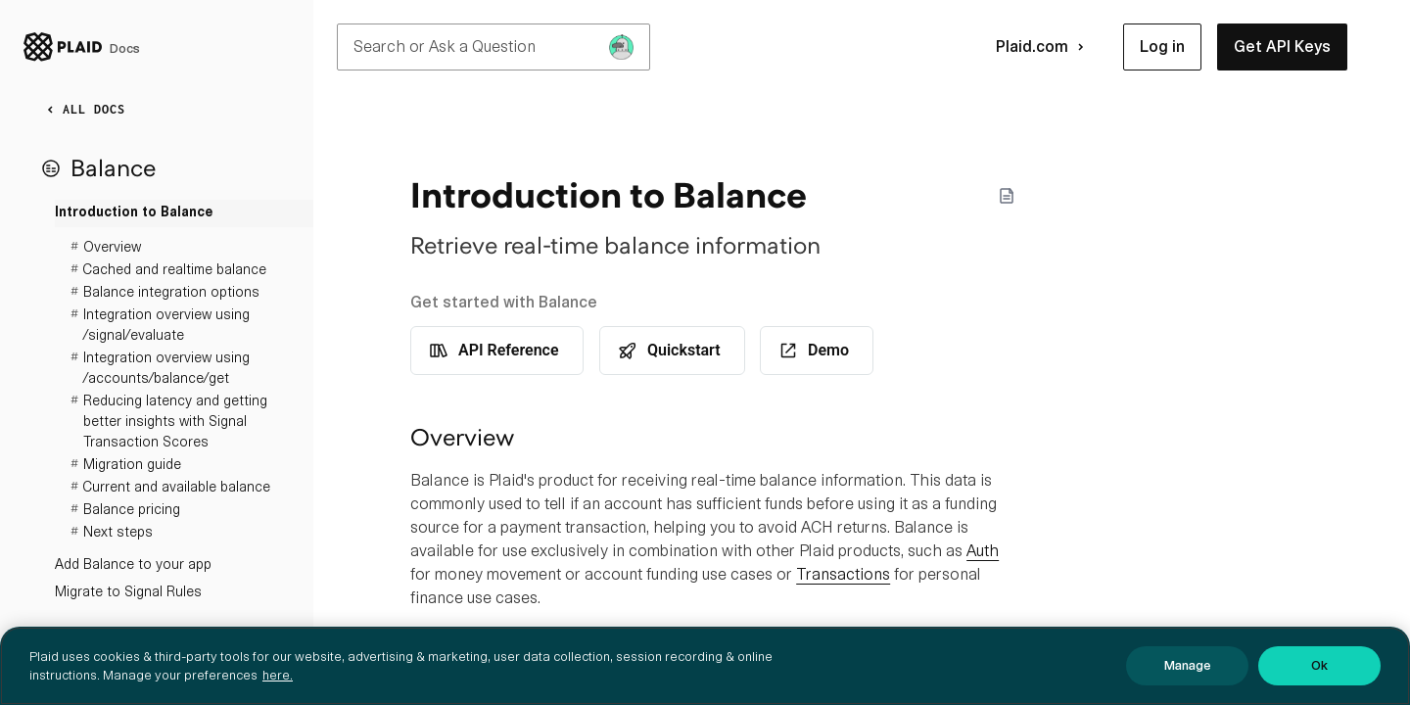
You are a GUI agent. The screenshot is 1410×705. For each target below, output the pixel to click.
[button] (1162, 47)
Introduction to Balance (133, 213)
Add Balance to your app (133, 564)
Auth (982, 550)
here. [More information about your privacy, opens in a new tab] (277, 675)
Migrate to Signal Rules (128, 591)
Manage (1187, 665)
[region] (705, 666)
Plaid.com (1044, 47)
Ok (1319, 665)
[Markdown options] (1006, 196)
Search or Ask (493, 47)
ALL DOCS (82, 109)
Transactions (843, 574)
